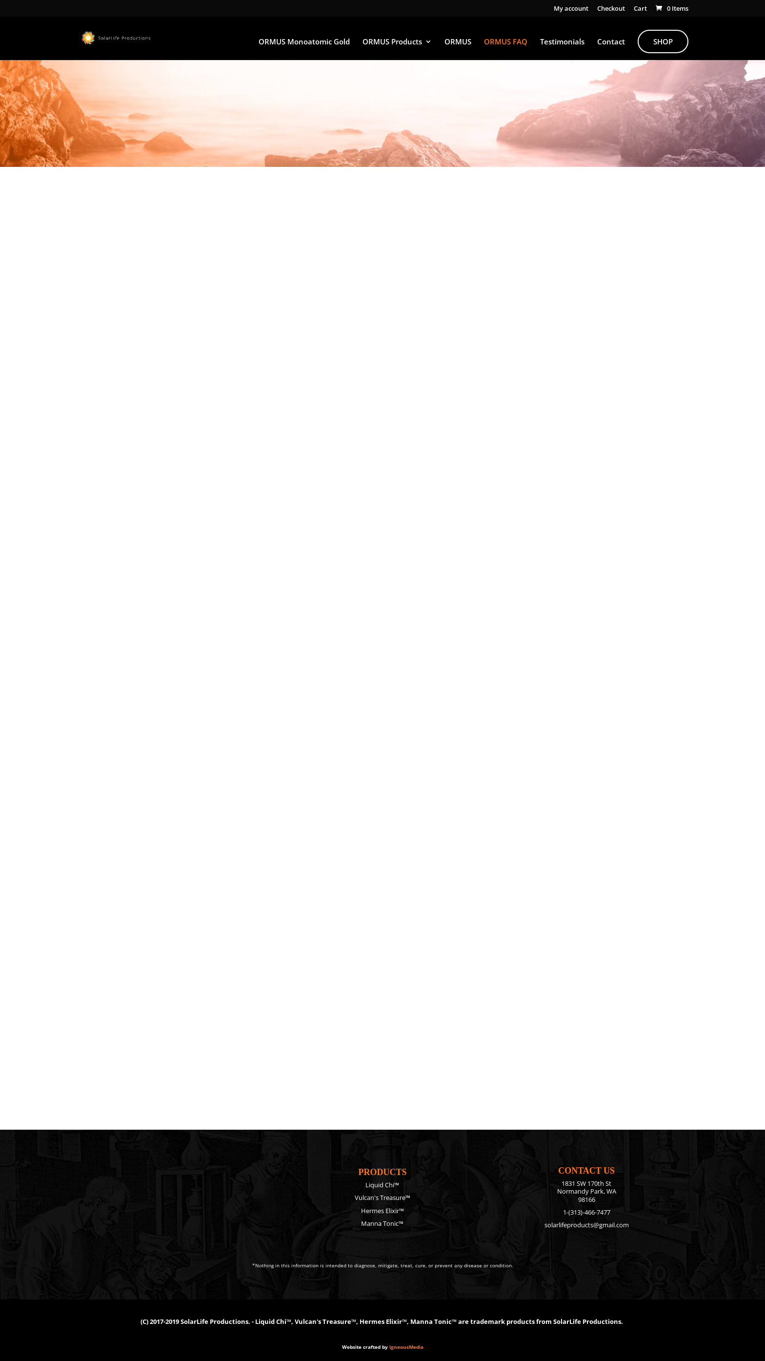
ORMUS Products (392, 42)
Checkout (611, 9)
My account (571, 9)
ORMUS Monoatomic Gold (304, 42)
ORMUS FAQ (505, 42)
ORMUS (457, 42)
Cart (640, 9)
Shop (663, 41)
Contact (611, 42)
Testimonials (562, 42)
